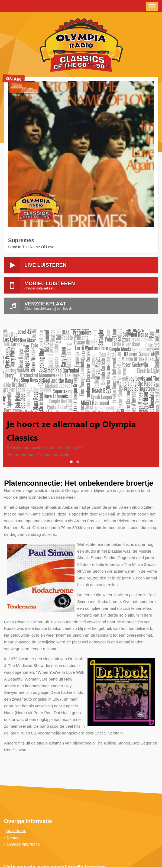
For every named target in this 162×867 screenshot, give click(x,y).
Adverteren (16, 830)
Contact (14, 837)
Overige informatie (23, 844)
